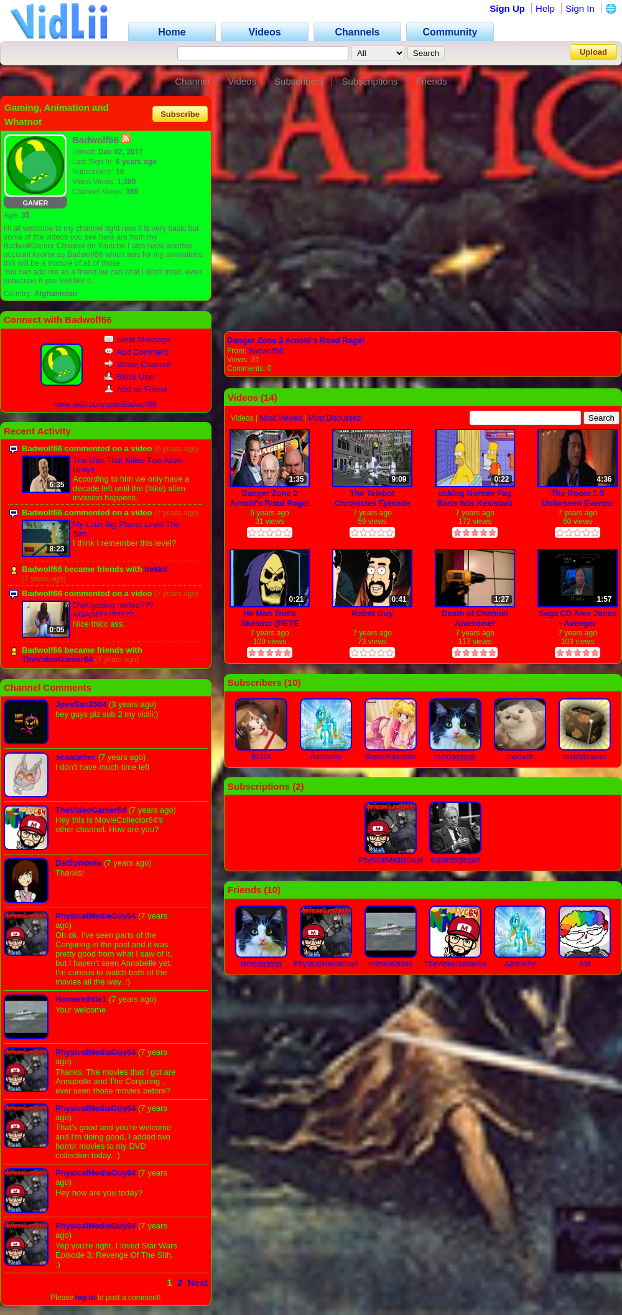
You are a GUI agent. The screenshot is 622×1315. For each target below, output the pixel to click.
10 (292, 682)
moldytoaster (585, 756)
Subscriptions (369, 81)
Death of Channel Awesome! (475, 618)
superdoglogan (455, 860)
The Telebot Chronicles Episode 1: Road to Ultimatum (372, 498)
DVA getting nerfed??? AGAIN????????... (113, 610)
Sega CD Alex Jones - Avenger (577, 618)
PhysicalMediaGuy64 (95, 915)
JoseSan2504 (80, 704)
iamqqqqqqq (455, 756)
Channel (192, 81)
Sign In (580, 8)
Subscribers (298, 81)
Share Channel (137, 364)
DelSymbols (78, 863)
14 (269, 397)
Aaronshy (326, 756)
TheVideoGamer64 (57, 659)
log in (85, 1297)
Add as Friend (135, 389)
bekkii (155, 569)
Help (545, 8)
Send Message (137, 339)
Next (197, 1282)
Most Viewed (280, 418)
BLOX (261, 756)
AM (584, 964)
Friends (431, 81)
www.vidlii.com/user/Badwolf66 (106, 404)
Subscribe (180, 113)
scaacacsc (75, 757)
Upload (593, 52)
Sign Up (507, 8)
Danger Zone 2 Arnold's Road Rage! (295, 340)
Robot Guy (371, 613)
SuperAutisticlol (391, 756)
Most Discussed (335, 418)
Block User (130, 376)
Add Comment (136, 352)
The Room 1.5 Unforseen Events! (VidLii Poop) (577, 498)
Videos (242, 81)
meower (520, 756)
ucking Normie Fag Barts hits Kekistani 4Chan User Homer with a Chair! (475, 498)
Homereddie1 (80, 999)
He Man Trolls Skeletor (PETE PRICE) (270, 618)
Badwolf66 (266, 351)
